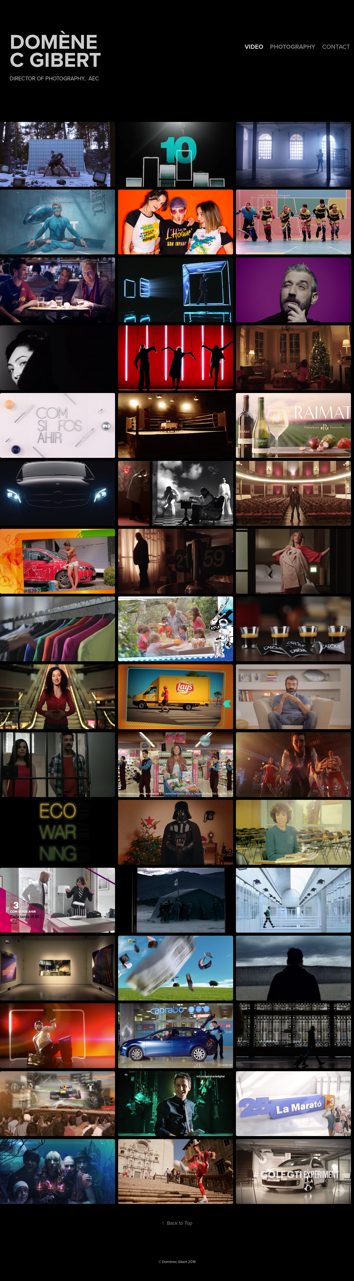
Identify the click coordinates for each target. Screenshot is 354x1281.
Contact (336, 46)
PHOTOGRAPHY (292, 46)
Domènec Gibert (55, 50)
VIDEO (254, 46)
